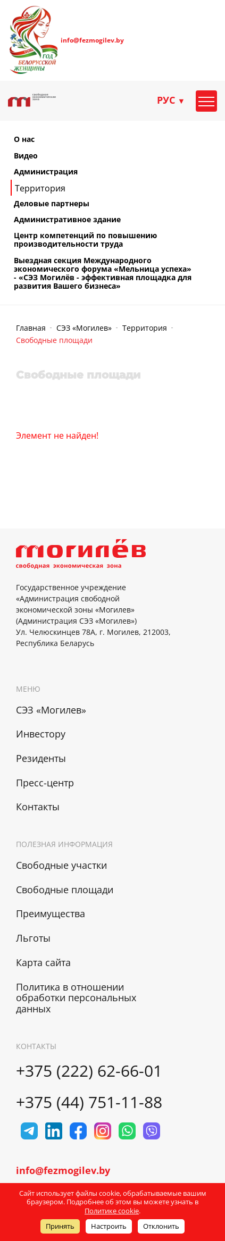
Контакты (38, 806)
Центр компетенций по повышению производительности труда (85, 239)
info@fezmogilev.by (92, 40)
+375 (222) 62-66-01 (89, 1070)
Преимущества (50, 913)
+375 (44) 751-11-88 (89, 1102)
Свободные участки (61, 865)
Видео (26, 156)
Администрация (46, 171)
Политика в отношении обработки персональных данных (76, 997)
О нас (24, 139)
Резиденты (41, 758)
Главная (31, 328)
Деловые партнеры (51, 203)
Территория (40, 188)
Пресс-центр (45, 782)
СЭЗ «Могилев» (84, 328)
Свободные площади (64, 889)
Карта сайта (43, 962)
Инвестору (40, 733)
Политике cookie (112, 1210)
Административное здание (67, 219)
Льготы (33, 938)
